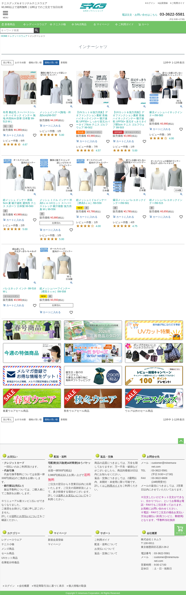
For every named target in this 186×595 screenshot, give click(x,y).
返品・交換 (104, 455)
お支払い (11, 455)
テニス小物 (58, 24)
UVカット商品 (9, 557)
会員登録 (163, 3)
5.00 (61, 134)
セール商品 (7, 553)
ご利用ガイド (178, 3)
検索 (36, 30)
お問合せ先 (150, 455)
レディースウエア (35, 24)
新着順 (64, 62)
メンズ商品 (7, 548)
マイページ (101, 24)
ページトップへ (181, 441)
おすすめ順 (20, 62)
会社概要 (150, 532)
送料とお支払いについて (26, 516)
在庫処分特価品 (10, 562)
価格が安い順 (35, 62)
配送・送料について (105, 544)
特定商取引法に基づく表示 (48, 585)
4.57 (98, 150)
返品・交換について (105, 553)
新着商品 (8, 24)
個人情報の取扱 (77, 585)
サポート (104, 532)
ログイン (150, 3)
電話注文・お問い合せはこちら (139, 14)
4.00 (171, 138)
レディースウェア (18, 36)
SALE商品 (79, 24)
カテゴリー (11, 532)
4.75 (134, 226)
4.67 (25, 144)
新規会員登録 (55, 539)
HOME (4, 36)
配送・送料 (57, 455)
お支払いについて (104, 548)
